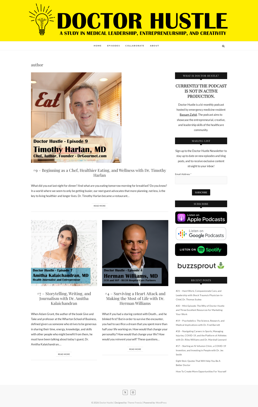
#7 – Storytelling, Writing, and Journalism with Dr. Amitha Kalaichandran (64, 298)
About (154, 45)
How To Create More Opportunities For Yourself (201, 371)
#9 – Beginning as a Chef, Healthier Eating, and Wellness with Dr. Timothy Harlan (99, 172)
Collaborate (134, 45)
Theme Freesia (135, 402)
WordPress (161, 402)
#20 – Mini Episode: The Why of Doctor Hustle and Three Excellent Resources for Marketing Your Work (200, 310)
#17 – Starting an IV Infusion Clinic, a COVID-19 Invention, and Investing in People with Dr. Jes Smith (201, 350)
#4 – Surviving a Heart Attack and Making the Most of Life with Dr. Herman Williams (135, 298)
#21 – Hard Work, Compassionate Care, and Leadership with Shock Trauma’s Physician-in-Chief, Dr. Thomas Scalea (199, 295)
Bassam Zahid (188, 114)
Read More (100, 206)
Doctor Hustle (106, 402)
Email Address (183, 174)
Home (98, 45)
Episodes (113, 45)
